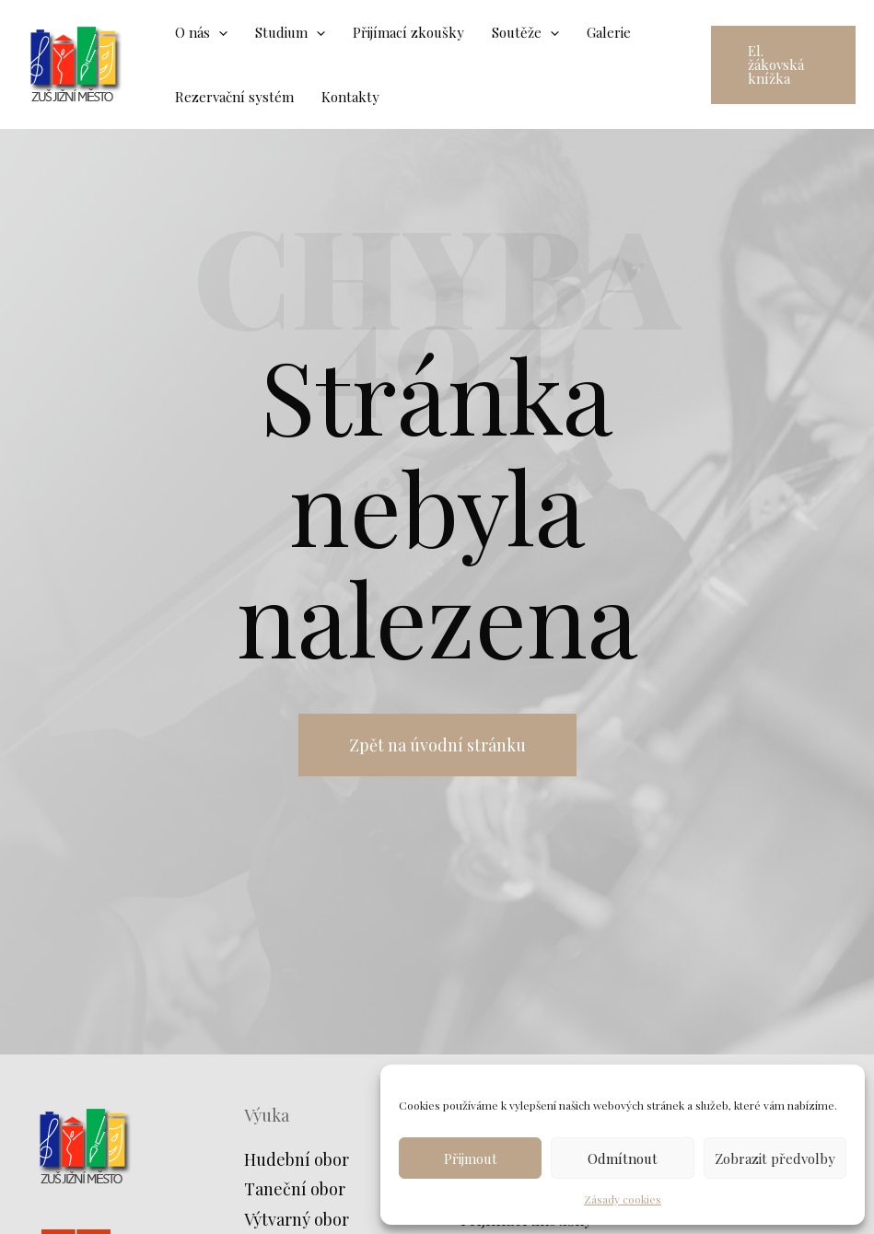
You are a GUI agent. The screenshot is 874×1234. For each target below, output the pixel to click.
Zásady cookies (622, 1199)
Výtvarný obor (296, 1219)
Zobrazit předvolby (775, 1158)
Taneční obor (294, 1189)
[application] (218, 32)
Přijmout (470, 1158)
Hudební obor (296, 1159)
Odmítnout (623, 1158)
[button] (783, 65)
